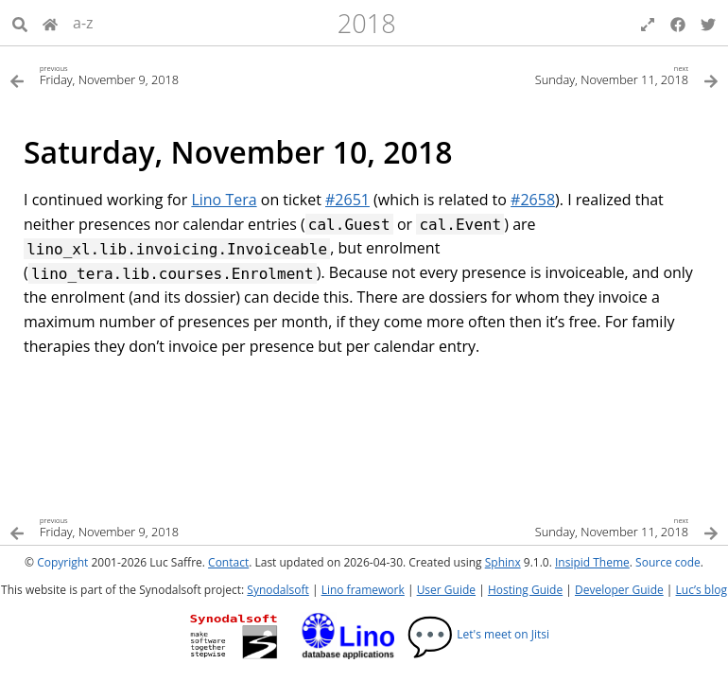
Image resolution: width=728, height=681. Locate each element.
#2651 (347, 199)
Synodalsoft (277, 590)
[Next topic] (541, 74)
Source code (668, 562)
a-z (83, 22)
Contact (228, 562)
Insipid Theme (592, 562)
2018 (367, 23)
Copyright (62, 562)
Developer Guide (619, 590)
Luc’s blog (701, 590)
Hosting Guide (525, 590)
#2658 (533, 199)
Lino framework (363, 590)
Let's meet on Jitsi (478, 634)
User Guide (446, 590)
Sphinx (503, 562)
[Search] (20, 23)
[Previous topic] (186, 74)
